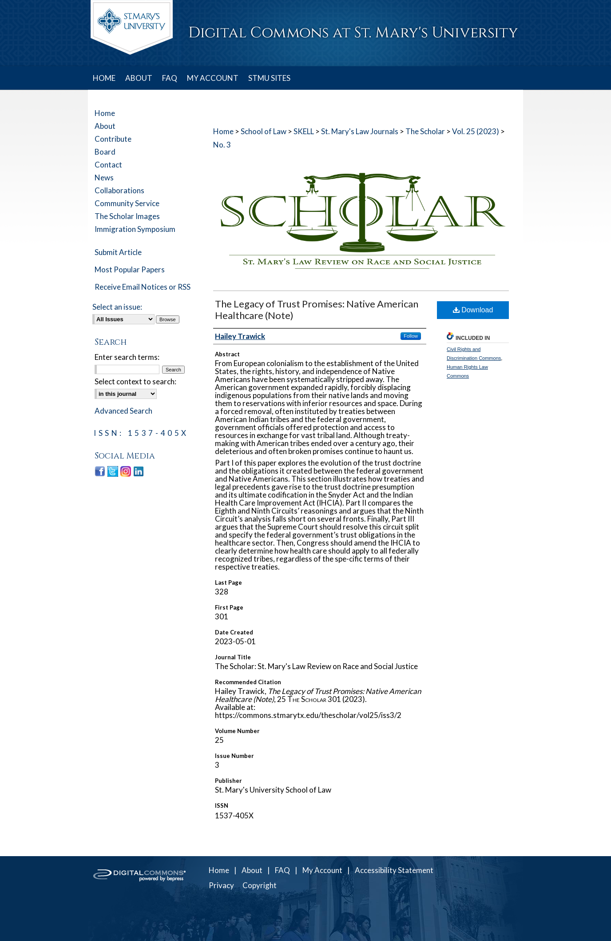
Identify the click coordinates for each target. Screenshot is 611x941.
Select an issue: (117, 306)
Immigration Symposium (135, 229)
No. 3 (222, 144)
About (105, 126)
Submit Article (118, 252)
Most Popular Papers (130, 269)
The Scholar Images (127, 216)
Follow (411, 336)
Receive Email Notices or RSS (142, 286)
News (104, 177)
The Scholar (425, 131)
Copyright (259, 885)
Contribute (113, 139)
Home (223, 131)
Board (105, 151)
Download (473, 310)
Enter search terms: (127, 357)
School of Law (263, 131)
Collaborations (119, 190)
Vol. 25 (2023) (475, 131)
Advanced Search (123, 410)
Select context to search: (135, 381)
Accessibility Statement (394, 870)
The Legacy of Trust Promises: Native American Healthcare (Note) (316, 309)
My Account (322, 870)
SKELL (304, 131)
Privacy (221, 885)
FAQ (282, 870)
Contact (108, 164)
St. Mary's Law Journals (359, 131)
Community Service (127, 203)
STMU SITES (269, 78)
